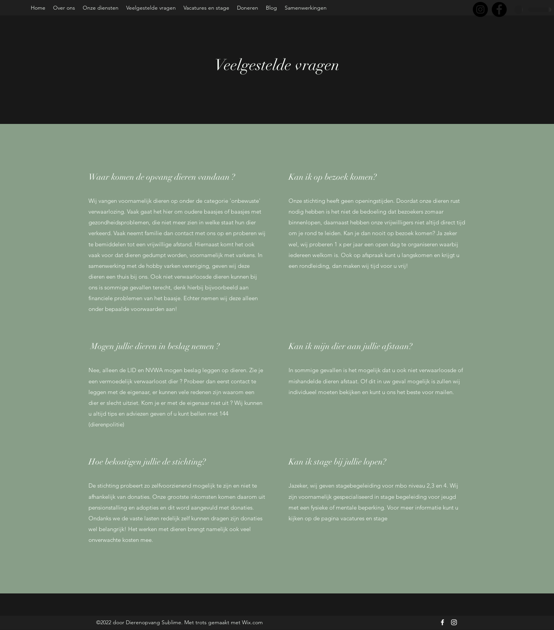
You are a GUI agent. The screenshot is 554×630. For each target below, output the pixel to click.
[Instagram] (480, 9)
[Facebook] (499, 9)
